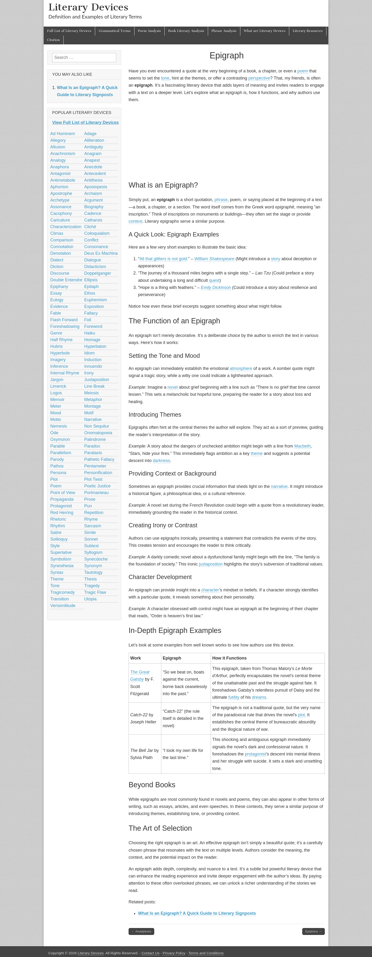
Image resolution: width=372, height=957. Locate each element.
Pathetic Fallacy (99, 459)
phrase (221, 199)
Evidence (59, 306)
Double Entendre (66, 280)
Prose (89, 499)
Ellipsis (91, 280)
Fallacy (91, 313)
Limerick (58, 386)
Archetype (60, 200)
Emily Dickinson (216, 287)
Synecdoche (96, 559)
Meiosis (91, 393)
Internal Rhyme (64, 373)
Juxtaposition (96, 379)
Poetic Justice (97, 486)
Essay (56, 293)
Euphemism (95, 299)
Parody (57, 459)
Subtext (91, 545)
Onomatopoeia (98, 432)
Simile (90, 532)
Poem (55, 486)
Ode (54, 432)
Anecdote (93, 167)
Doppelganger (97, 273)
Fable (55, 313)
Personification (98, 472)
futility (233, 697)
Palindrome (95, 439)
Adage (90, 133)
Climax (56, 233)
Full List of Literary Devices (69, 31)
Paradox (92, 446)
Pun (88, 506)
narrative (279, 486)
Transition (59, 599)
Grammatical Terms (114, 31)
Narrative (93, 419)
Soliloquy (59, 539)
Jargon (56, 379)
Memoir (57, 399)
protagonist (255, 754)
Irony (89, 373)
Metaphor (93, 399)
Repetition (93, 512)
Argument (93, 200)
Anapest (92, 160)
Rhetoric (58, 519)
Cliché (90, 226)
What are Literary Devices (265, 31)
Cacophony (61, 213)
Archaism (93, 193)
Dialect (56, 260)
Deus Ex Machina (101, 253)
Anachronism (62, 153)
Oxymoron (60, 439)
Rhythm (57, 525)
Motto (55, 419)
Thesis (90, 579)
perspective (259, 78)
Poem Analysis (149, 31)
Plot (54, 479)
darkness (161, 460)
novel (172, 387)
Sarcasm (92, 525)
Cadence (92, 213)
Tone (55, 585)
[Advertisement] (227, 141)
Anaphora (59, 167)
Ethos (89, 293)
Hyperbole (60, 353)
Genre (56, 333)
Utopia (90, 599)
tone (165, 78)
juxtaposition (211, 564)
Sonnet (91, 539)
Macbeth (302, 446)
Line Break (94, 386)
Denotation (60, 253)
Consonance (96, 246)
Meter (55, 406)
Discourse (59, 273)
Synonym (93, 565)
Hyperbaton (95, 346)
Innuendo (93, 366)
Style (55, 545)
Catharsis (93, 220)
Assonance (60, 206)
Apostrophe (61, 193)
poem (302, 71)
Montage (92, 406)
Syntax (56, 572)
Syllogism (93, 552)
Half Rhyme (61, 339)
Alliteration (94, 140)
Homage (92, 339)
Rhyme (91, 519)
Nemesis (58, 426)
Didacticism (95, 266)
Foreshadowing (64, 326)
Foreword (93, 326)
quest (214, 280)
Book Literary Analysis (186, 31)
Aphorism (59, 186)
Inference (59, 366)
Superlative (61, 552)
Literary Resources (308, 31)
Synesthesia (62, 565)
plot (301, 714)
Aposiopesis (95, 186)
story (275, 258)
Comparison (61, 240)
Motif (88, 412)
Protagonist (61, 506)
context (135, 221)
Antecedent (95, 173)
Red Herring (61, 512)
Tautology (93, 572)
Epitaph (91, 286)
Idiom (89, 353)
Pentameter (95, 466)
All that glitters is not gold (163, 258)
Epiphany (59, 286)
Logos (56, 393)
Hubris (56, 346)
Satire (55, 532)
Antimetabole (62, 180)
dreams (259, 697)
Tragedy (92, 585)
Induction (93, 359)
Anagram (93, 153)
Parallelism (60, 452)
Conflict (91, 240)
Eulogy (56, 299)
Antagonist (60, 173)
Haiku (89, 333)
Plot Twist (93, 479)
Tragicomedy (62, 592)
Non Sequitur (96, 426)
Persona (58, 472)
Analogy (58, 160)
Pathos (57, 466)
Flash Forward (64, 319)
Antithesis (93, 180)
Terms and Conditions (206, 953)
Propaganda (62, 499)
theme (257, 453)
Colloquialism (97, 233)
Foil (87, 319)
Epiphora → (313, 931)
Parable (57, 446)
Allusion (57, 147)
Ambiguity (93, 147)
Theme (57, 579)
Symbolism (60, 559)
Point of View (62, 492)
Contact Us (151, 953)
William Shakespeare (214, 258)
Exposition (94, 306)
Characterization (65, 226)
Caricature (60, 220)
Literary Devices (88, 7)
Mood (55, 412)
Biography (93, 206)
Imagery (58, 359)
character (210, 590)
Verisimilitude (62, 605)
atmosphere (241, 368)
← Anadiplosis (141, 931)
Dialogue (92, 260)
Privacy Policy (174, 953)
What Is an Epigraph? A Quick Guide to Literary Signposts (197, 913)
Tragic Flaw (95, 592)
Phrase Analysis (224, 31)
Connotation (61, 246)
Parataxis (93, 452)
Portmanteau (96, 492)
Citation (53, 40)
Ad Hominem (62, 133)
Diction (56, 266)
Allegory (58, 140)
